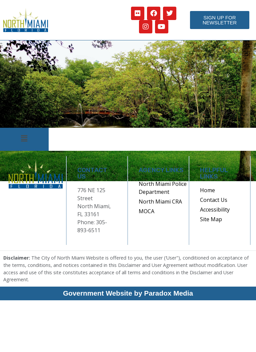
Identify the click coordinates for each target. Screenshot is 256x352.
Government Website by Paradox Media (128, 293)
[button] (24, 138)
